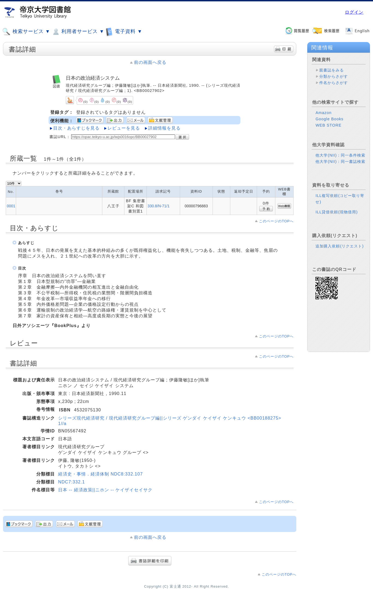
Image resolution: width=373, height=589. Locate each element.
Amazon (323, 112)
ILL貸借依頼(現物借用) (336, 212)
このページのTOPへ (276, 221)
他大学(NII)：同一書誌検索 (340, 161)
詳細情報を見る (164, 128)
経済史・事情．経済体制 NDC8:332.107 (100, 474)
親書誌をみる (331, 70)
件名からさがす (333, 82)
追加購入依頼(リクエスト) (339, 246)
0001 (11, 206)
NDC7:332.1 (71, 482)
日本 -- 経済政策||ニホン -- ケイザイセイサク (105, 490)
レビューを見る (124, 128)
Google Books (329, 119)
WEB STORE (328, 125)
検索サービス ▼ (26, 32)
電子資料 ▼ (124, 31)
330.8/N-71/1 (158, 206)
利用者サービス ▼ (78, 32)
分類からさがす (333, 76)
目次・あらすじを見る (76, 128)
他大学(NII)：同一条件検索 (340, 155)
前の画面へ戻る (150, 62)
